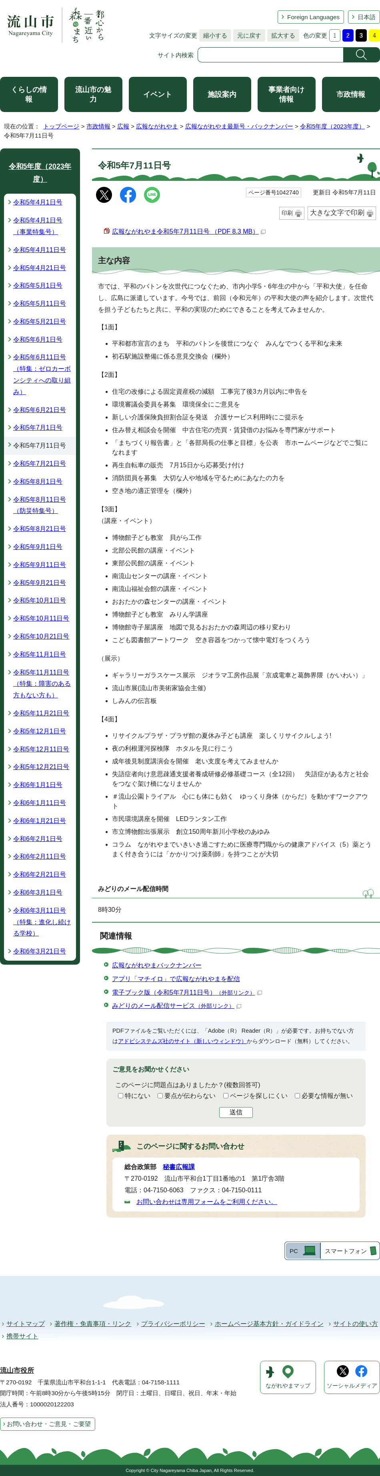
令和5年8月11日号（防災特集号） (39, 505)
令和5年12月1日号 (39, 731)
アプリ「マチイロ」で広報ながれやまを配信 (176, 978)
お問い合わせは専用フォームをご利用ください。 (206, 1201)
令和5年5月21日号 (39, 321)
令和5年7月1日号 (37, 427)
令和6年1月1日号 (37, 784)
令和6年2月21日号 (39, 874)
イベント (157, 94)
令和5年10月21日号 (41, 636)
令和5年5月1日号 (37, 285)
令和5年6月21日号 (39, 410)
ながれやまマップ (288, 1386)
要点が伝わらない (190, 1095)
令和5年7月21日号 (39, 463)
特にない (137, 1095)
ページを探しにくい (259, 1095)
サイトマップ (25, 1323)
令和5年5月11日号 (39, 303)
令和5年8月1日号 (37, 481)
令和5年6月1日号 (37, 339)
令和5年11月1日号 (39, 654)
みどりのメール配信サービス (176, 1005)
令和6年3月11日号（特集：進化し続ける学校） (42, 922)
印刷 (287, 213)
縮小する (213, 35)
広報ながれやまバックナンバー (157, 965)
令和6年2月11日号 (39, 856)
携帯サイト (22, 1336)
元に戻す (247, 35)
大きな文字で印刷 (337, 212)
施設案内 (222, 94)
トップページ (61, 126)
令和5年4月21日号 (39, 267)
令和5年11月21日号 (41, 713)
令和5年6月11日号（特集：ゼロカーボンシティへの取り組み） (42, 374)
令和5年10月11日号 (41, 618)
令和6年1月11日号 (39, 802)
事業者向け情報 (286, 94)
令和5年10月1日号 (39, 600)
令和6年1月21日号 (39, 820)
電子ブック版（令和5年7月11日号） (187, 992)
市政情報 (350, 94)
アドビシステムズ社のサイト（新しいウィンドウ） (182, 1041)
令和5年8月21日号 (39, 528)
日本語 (367, 17)
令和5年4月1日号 (37, 202)
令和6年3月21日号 (39, 951)
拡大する (281, 35)
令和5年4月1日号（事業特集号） (37, 226)
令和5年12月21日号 (41, 766)
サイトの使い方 (355, 1323)
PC (294, 1251)
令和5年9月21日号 (39, 582)
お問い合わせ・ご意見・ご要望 (49, 1423)
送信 (236, 1112)
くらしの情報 (29, 94)
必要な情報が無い (327, 1095)
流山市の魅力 (93, 94)
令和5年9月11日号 (39, 564)
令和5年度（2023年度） (332, 126)
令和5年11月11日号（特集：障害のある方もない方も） (42, 684)
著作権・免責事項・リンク (92, 1323)
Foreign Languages (313, 17)
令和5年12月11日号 (41, 749)
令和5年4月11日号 (39, 249)
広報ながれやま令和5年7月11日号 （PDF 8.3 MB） (189, 231)
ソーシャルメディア (352, 1386)
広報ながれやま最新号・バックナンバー (239, 126)
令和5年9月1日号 (37, 546)
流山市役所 (17, 1370)
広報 (123, 126)
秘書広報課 (179, 1167)
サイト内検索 (176, 55)
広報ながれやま (157, 126)
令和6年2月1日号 (37, 838)
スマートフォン (346, 1251)
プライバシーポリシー (173, 1323)
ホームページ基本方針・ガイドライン (269, 1323)
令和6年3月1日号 (37, 892)
